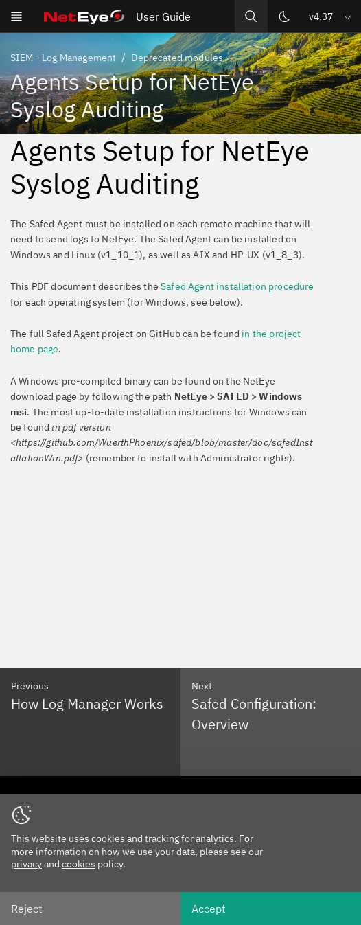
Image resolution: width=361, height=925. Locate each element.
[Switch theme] (284, 16)
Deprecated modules (177, 58)
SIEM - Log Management (63, 58)
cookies (78, 864)
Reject (27, 908)
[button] (331, 16)
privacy (26, 864)
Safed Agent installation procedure (237, 286)
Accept (208, 908)
